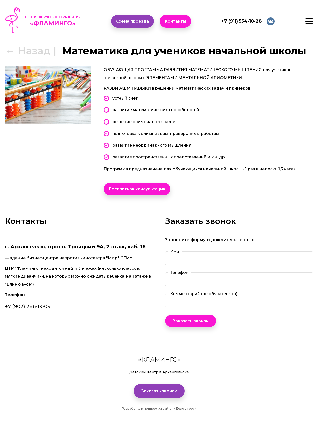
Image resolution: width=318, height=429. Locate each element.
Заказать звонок (159, 391)
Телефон (179, 272)
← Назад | (30, 51)
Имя (174, 251)
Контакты (175, 21)
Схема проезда (132, 21)
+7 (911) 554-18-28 (241, 21)
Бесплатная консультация (137, 189)
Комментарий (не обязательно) (203, 293)
